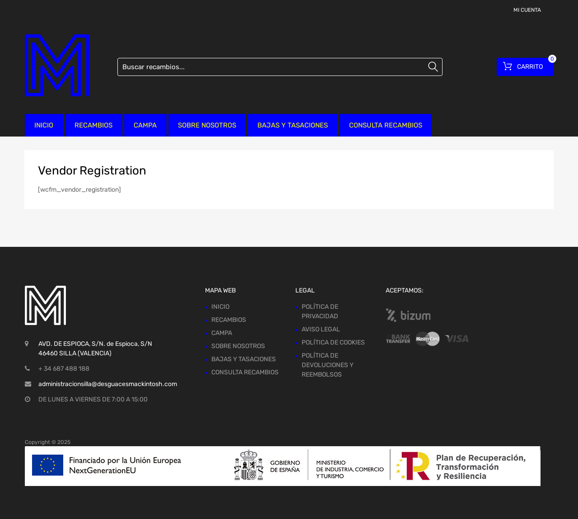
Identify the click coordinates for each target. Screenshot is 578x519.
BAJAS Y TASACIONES (292, 125)
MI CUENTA (527, 10)
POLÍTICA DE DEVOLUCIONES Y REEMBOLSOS (328, 365)
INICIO (43, 125)
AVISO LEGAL (321, 329)
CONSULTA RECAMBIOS (385, 125)
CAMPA (145, 125)
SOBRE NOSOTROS (207, 125)
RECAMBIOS (93, 125)
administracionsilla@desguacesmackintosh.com (107, 384)
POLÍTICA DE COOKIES (333, 342)
